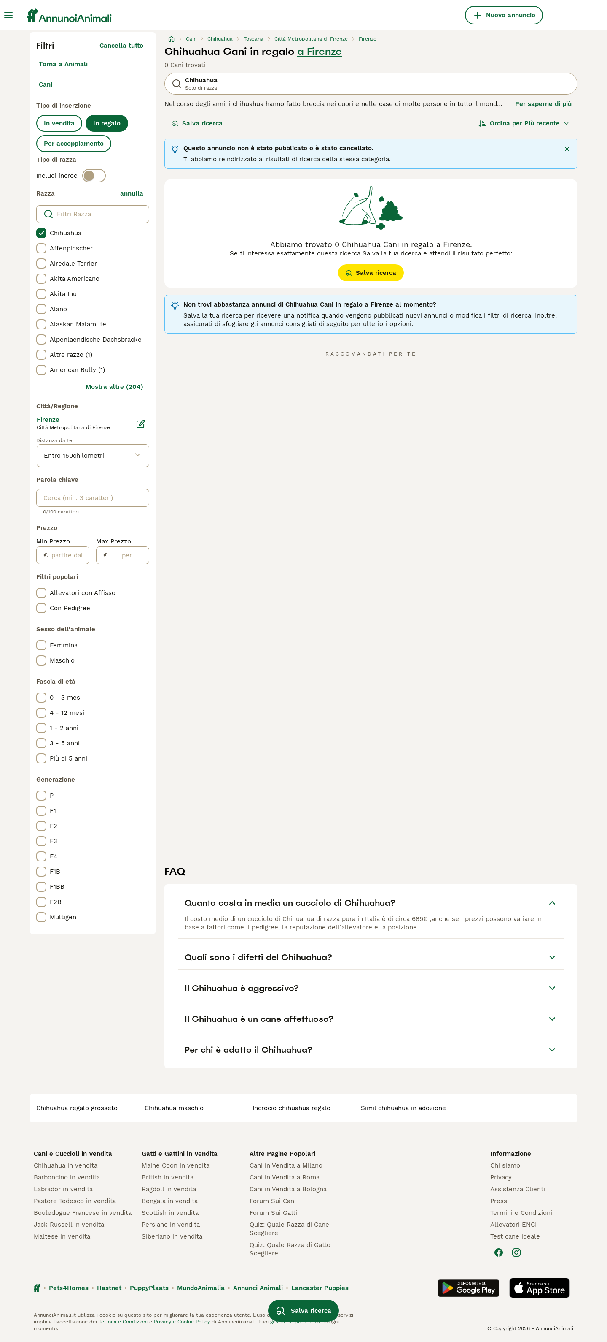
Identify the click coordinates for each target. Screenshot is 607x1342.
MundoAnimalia (201, 1288)
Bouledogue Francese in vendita (83, 1213)
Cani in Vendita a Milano (286, 1165)
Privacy (501, 1177)
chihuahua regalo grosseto (77, 1108)
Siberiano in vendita (172, 1236)
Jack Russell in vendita (69, 1224)
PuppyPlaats (149, 1288)
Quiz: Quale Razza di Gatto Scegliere (290, 1249)
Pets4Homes (69, 1288)
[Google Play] (468, 1288)
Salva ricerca (197, 123)
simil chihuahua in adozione (403, 1108)
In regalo (107, 123)
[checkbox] (41, 233)
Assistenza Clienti (517, 1189)
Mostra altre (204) (114, 387)
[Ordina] (523, 123)
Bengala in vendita (170, 1201)
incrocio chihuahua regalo (291, 1108)
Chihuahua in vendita (65, 1165)
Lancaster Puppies (320, 1288)
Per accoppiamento (74, 143)
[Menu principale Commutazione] (8, 15)
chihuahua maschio (174, 1108)
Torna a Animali (63, 64)
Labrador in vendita (63, 1189)
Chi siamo (505, 1165)
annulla (131, 193)
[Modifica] (140, 424)
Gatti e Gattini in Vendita (180, 1153)
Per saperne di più (543, 104)
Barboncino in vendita (67, 1177)
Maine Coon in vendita (175, 1165)
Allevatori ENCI (513, 1224)
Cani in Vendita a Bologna (288, 1189)
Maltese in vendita (62, 1236)
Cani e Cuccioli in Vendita (73, 1153)
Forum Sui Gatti (273, 1213)
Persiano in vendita (171, 1224)
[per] (128, 555)
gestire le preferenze (295, 1322)
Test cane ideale (515, 1236)
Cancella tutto (121, 45)
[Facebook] (498, 1252)
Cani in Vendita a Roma (285, 1177)
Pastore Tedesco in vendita (75, 1201)
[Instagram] (516, 1252)
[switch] (94, 175)
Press (498, 1201)
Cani (45, 84)
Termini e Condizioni (521, 1213)
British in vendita (167, 1177)
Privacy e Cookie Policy (181, 1322)
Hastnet (109, 1288)
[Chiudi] (567, 149)
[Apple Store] (539, 1288)
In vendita (59, 123)
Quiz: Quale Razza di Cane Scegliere (289, 1229)
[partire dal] (68, 555)
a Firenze (319, 51)
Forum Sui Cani (273, 1201)
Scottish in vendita (170, 1213)
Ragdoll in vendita (169, 1189)
